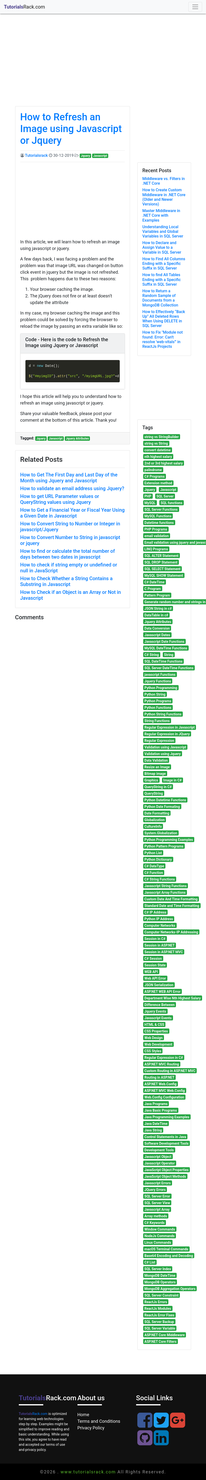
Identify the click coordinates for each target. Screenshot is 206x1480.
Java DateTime (155, 1124)
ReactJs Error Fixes (159, 1315)
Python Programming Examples (168, 840)
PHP (147, 496)
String (168, 655)
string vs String (156, 443)
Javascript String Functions (165, 886)
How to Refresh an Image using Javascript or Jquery (71, 128)
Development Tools (159, 1150)
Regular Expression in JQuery (167, 734)
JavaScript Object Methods (165, 1176)
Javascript (100, 156)
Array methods (155, 1216)
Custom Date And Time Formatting (170, 899)
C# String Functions (159, 879)
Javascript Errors (157, 1183)
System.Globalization (160, 833)
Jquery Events (155, 1011)
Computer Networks (159, 925)
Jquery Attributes (77, 438)
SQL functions (171, 503)
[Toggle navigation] (195, 7)
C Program (152, 589)
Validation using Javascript (165, 747)
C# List (149, 1262)
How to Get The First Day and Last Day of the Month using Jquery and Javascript (69, 478)
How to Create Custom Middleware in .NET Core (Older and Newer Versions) (163, 197)
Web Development (158, 1044)
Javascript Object (157, 1157)
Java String (153, 1130)
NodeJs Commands (159, 1236)
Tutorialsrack (36, 155)
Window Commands (159, 1229)
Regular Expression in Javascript (169, 727)
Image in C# (172, 780)
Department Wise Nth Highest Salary (172, 998)
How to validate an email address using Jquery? (72, 488)
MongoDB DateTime (159, 1275)
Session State (155, 965)
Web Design (153, 1038)
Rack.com (33, 1414)
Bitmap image (155, 774)
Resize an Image (157, 767)
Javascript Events (158, 1018)
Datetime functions (159, 523)
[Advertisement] (103, 64)
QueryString (153, 793)
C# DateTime (154, 582)
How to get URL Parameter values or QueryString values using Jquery (59, 499)
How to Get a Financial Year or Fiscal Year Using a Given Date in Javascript (72, 513)
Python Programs (157, 701)
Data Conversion (157, 628)
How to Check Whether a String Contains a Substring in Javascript (66, 581)
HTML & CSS (154, 1025)
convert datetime (157, 450)
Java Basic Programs (160, 1110)
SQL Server (164, 496)
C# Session (153, 958)
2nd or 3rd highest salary (163, 463)
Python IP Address (158, 919)
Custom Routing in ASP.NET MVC (169, 1071)
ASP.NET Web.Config (160, 1084)
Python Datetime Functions (165, 800)
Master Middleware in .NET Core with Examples (161, 215)
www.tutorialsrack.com (88, 1471)
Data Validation (156, 760)
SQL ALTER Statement (161, 556)
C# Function (153, 873)
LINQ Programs (156, 549)
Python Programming (160, 688)
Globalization (154, 820)
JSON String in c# (158, 608)
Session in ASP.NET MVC (163, 952)
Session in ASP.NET (159, 945)
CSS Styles (152, 1051)
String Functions (157, 721)
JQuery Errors (155, 1190)
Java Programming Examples (166, 1117)
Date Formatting (156, 813)
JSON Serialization (158, 985)
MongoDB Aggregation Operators (169, 1289)
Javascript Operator (159, 1163)
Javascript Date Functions (164, 642)
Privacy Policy (91, 1427)
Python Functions (157, 708)
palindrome (153, 470)
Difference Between (159, 1005)
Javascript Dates (157, 635)
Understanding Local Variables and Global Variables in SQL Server (162, 231)
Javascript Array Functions (164, 892)
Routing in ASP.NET (159, 1077)
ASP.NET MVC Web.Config (164, 1091)
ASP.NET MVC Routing (161, 1064)
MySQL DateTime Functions (165, 648)
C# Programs (154, 476)
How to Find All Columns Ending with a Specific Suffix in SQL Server (163, 264)
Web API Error (155, 978)
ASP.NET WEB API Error (162, 992)
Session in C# (154, 939)
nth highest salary (158, 457)
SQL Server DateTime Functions (168, 668)
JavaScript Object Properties (166, 1170)
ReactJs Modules (157, 1309)
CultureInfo (153, 826)
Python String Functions (162, 714)
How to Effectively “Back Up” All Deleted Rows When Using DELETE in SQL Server (163, 318)
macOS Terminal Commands (166, 1249)
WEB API (151, 972)
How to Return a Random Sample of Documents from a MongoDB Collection (160, 298)
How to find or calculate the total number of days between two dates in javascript (67, 554)
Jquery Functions (157, 681)
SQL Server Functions (161, 509)
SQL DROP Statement (160, 562)
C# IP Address (155, 912)
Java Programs (156, 1104)
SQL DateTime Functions (163, 661)
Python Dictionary (158, 859)
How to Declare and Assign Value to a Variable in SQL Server (161, 247)
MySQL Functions (158, 516)
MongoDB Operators (160, 1282)
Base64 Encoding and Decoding (168, 1256)
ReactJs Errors (155, 1302)
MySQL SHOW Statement (163, 575)
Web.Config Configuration (164, 1097)
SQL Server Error (157, 1196)
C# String (151, 655)
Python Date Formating (162, 807)
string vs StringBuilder (161, 437)
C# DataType (154, 866)
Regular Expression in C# (163, 1058)
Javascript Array (157, 1209)
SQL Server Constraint (161, 1295)
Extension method (158, 483)
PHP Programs (155, 529)
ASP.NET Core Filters (160, 1342)
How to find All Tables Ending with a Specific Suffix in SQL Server (161, 279)
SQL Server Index (157, 1269)
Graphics (151, 780)
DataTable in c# (156, 615)
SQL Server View (157, 1203)
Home (83, 1414)
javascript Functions (159, 675)
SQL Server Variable (159, 1328)
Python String (154, 694)
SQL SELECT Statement (162, 569)
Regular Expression (159, 741)
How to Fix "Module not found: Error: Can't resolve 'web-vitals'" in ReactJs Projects (162, 339)
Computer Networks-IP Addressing (171, 932)
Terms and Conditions (98, 1421)
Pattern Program (157, 595)
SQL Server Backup (159, 1322)
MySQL (149, 503)
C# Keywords (154, 1223)
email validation (156, 536)
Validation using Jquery (162, 754)
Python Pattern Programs (163, 846)
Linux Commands (157, 1242)
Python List (153, 853)
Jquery (85, 156)
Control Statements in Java (165, 1137)
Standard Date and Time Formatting (171, 906)
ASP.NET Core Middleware (164, 1335)
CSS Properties (156, 1031)
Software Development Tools (166, 1143)
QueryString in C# (158, 787)
